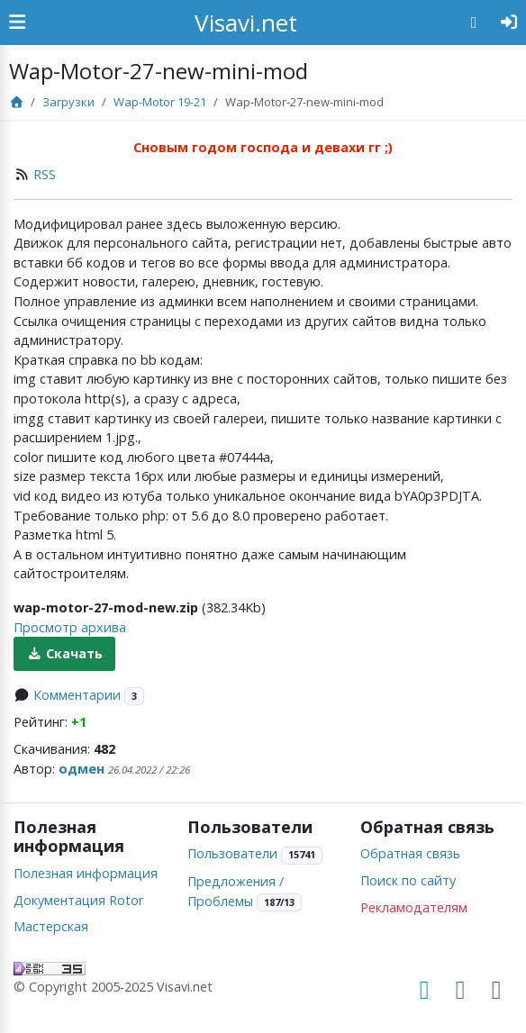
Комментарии (77, 694)
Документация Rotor (78, 900)
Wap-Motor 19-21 (159, 102)
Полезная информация (86, 873)
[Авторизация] (509, 22)
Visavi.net (246, 22)
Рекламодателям (413, 907)
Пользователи (232, 853)
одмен (81, 768)
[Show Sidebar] (17, 22)
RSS (44, 174)
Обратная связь (410, 853)
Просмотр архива (70, 627)
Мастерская (51, 926)
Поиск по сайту (408, 880)
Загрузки (68, 102)
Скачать (64, 653)
